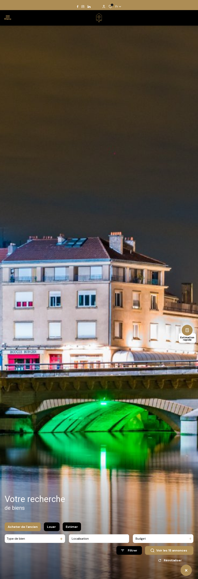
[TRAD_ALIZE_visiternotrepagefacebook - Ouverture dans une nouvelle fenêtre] (77, 6)
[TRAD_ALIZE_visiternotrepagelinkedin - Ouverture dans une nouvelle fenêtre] (89, 6)
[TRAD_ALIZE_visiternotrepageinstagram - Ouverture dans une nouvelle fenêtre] (82, 6)
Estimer (72, 528)
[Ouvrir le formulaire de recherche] (129, 551)
